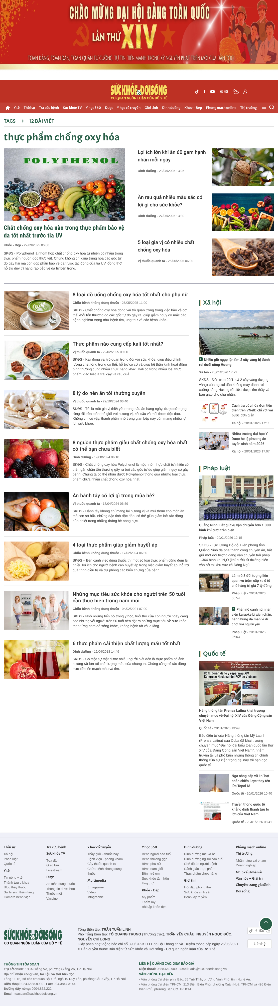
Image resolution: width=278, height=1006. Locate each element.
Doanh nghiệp (246, 865)
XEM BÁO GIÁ (183, 963)
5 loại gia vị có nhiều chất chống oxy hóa (166, 246)
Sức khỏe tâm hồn (155, 878)
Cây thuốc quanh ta (101, 864)
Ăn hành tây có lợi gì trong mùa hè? (114, 495)
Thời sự (29, 108)
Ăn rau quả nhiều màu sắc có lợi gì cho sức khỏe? (170, 201)
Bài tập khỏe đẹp (154, 907)
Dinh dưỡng (171, 108)
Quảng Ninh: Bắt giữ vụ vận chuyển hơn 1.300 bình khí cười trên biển (235, 527)
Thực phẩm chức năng (200, 873)
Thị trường (248, 108)
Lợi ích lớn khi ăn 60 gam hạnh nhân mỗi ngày (172, 156)
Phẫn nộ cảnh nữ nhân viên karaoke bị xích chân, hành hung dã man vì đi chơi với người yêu (252, 617)
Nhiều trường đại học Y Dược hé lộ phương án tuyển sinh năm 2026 (250, 439)
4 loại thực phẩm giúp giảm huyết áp (115, 545)
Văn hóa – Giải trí (249, 878)
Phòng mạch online (221, 108)
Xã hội (212, 302)
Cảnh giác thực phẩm (199, 869)
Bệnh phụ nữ (151, 864)
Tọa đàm (52, 860)
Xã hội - (205, 372)
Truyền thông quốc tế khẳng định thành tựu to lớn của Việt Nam (250, 809)
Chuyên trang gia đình (253, 885)
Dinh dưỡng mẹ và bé (200, 854)
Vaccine (52, 898)
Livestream (54, 870)
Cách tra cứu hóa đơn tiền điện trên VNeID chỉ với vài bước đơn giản (252, 410)
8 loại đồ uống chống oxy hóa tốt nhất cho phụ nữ (130, 295)
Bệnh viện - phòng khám (105, 859)
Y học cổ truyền (129, 108)
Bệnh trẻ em (151, 873)
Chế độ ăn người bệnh (200, 864)
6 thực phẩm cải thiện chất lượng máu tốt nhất (126, 643)
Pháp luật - (207, 538)
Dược (109, 108)
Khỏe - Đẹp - (14, 245)
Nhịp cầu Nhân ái (249, 872)
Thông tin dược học (60, 889)
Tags (14, 121)
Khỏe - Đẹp (193, 108)
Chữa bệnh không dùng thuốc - (97, 303)
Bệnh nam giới (152, 869)
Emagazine (95, 887)
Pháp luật (216, 468)
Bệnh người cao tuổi (156, 854)
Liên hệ (259, 943)
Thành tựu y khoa (16, 882)
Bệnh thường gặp (154, 859)
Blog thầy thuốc (15, 887)
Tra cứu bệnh (49, 108)
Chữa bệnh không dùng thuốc (104, 871)
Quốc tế (214, 653)
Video (91, 892)
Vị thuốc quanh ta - (153, 261)
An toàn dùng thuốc (60, 884)
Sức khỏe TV (72, 108)
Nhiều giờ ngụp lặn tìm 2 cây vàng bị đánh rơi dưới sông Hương (234, 362)
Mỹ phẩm (148, 897)
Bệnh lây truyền (195, 897)
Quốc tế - (206, 728)
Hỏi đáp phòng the (197, 887)
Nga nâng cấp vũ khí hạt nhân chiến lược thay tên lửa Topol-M (251, 781)
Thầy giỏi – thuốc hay (103, 854)
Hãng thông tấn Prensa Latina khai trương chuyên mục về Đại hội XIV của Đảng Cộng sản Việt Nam (235, 715)
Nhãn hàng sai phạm (251, 860)
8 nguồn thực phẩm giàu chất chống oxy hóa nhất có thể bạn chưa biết (130, 445)
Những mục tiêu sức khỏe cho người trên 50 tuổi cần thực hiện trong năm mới (129, 597)
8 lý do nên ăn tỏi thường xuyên (109, 393)
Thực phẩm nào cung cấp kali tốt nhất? (118, 344)
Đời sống (243, 891)
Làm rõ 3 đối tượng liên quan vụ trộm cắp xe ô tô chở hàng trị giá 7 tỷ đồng (251, 581)
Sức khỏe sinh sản (197, 892)
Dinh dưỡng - (148, 171)
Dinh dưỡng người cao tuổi (203, 859)
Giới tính (151, 108)
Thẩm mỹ (148, 902)
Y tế (17, 108)
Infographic (95, 897)
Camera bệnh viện (17, 897)
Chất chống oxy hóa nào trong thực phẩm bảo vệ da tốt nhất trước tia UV (64, 231)
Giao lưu (52, 865)
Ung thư (148, 883)
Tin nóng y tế (13, 877)
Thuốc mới (54, 893)
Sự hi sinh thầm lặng (19, 892)
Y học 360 (93, 108)
